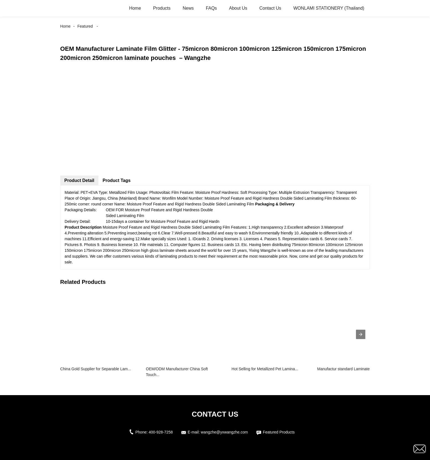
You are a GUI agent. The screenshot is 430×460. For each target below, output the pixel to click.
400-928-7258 (161, 432)
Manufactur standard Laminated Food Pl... (353, 369)
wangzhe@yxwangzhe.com (224, 432)
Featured (85, 26)
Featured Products (279, 432)
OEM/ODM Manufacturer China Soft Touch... (177, 372)
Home (135, 8)
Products (162, 8)
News (188, 8)
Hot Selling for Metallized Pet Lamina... (265, 369)
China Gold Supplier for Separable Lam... (95, 369)
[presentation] (360, 334)
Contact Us (270, 8)
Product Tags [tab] (116, 180)
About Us (238, 8)
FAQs (211, 8)
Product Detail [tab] (79, 180)
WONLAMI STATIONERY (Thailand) (329, 8)
